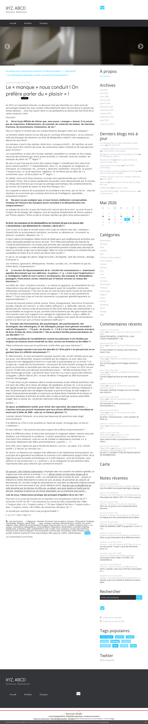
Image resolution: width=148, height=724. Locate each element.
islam (74, 530)
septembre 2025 (107, 117)
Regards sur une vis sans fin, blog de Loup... (120, 183)
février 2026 (105, 100)
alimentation (66, 527)
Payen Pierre (105, 435)
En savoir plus (104, 722)
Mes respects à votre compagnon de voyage (119, 171)
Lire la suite (105, 76)
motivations (18, 527)
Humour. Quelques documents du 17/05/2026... (120, 515)
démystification (67, 523)
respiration (55, 527)
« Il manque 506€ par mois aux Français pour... (120, 148)
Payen (102, 332)
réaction (9, 525)
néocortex (105, 645)
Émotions (10, 530)
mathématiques (74, 533)
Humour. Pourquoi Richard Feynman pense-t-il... (120, 578)
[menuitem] (13, 23)
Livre (102, 274)
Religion (20, 523)
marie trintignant (26, 530)
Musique (103, 281)
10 (103, 216)
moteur (9, 527)
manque (47, 523)
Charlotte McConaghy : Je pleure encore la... (118, 191)
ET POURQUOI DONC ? (110, 156)
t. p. (91, 525)
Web (33, 523)
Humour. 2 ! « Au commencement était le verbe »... (114, 436)
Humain (103, 264)
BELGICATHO (114, 145)
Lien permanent (14, 521)
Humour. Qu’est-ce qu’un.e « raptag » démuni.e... (120, 176)
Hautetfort (79, 713)
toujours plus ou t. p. (58, 525)
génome (119, 637)
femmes (80, 530)
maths (64, 533)
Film (101, 254)
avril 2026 (104, 93)
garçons (56, 533)
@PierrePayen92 (107, 660)
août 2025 (104, 120)
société (78, 523)
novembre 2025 (106, 110)
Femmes (40, 521)
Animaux (103, 244)
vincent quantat (41, 530)
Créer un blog (70, 713)
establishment (37, 529)
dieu (115, 645)
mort (58, 529)
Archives (28, 23)
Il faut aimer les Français (110, 165)
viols (47, 529)
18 (109, 219)
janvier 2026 (105, 103)
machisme (25, 533)
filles (50, 533)
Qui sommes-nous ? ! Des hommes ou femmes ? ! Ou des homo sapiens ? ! (34, 71)
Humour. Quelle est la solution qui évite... (117, 555)
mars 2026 (104, 97)
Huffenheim (105, 188)
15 (133, 216)
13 (121, 216)
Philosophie (80, 521)
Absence (103, 182)
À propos (44, 23)
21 (127, 219)
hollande (85, 527)
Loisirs (103, 278)
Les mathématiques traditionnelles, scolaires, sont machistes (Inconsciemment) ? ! (38, 75)
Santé (27, 523)
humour (115, 641)
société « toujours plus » (78, 525)
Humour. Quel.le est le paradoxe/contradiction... (120, 535)
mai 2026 (104, 90)
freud (32, 533)
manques (56, 523)
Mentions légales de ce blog (59, 718)
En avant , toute (121, 188)
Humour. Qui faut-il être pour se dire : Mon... (121, 333)
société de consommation (30, 525)
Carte (105, 464)
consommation (43, 527)
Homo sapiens (106, 261)
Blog (102, 247)
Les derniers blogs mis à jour (57, 716)
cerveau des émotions (79, 529)
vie (83, 523)
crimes (52, 529)
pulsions (65, 529)
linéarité (16, 533)
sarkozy (104, 641)
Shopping (104, 305)
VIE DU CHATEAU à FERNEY (112, 173)
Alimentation (105, 240)
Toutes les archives (107, 124)
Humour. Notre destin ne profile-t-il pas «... (120, 427)
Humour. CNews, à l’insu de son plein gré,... (118, 504)
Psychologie (11, 523)
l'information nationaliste (114, 151)
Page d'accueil (70, 71)
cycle (87, 530)
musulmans (66, 530)
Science (103, 301)
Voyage (103, 311)
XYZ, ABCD (16, 8)
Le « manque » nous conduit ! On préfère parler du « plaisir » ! (42, 90)
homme (124, 645)
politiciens (21, 529)
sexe (16, 525)
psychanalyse (42, 533)
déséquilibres (30, 527)
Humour (70, 521)
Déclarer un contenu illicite (41, 718)
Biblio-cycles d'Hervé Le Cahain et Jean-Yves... (118, 161)
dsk (16, 530)
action (88, 523)
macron (130, 637)
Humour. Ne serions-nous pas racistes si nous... (117, 386)
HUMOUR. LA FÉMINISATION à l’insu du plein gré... (120, 360)
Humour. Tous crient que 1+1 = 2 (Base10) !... (119, 524)
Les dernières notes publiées (74, 716)
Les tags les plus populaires (91, 716)
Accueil (13, 23)
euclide (9, 533)
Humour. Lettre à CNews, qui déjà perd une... (119, 566)
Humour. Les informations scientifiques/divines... (121, 495)
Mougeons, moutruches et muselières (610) (119, 154)
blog (112, 718)
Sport (102, 308)
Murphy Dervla (106, 160)
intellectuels (11, 529)
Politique (90, 521)
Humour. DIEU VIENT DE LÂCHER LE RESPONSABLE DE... (118, 449)
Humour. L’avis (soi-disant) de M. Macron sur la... (121, 544)
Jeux (102, 271)
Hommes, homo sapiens (55, 521)
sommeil (77, 527)
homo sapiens (106, 637)
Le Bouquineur (106, 193)
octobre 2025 (105, 113)
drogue (45, 525)
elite (29, 529)
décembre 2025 (106, 107)
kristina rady (54, 530)
